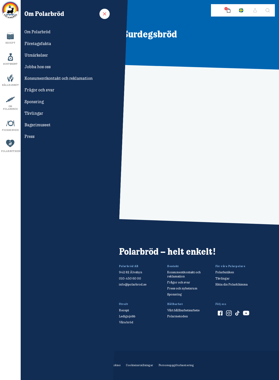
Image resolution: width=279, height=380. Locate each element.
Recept (10, 42)
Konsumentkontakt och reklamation (184, 274)
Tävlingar (222, 278)
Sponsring (174, 294)
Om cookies (113, 365)
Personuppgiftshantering (176, 365)
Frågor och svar (178, 282)
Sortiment (10, 63)
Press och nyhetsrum (182, 288)
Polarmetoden (177, 316)
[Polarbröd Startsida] (47, 256)
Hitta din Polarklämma (231, 284)
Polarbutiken (10, 151)
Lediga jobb (127, 316)
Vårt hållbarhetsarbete (183, 310)
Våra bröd (126, 322)
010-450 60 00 (130, 278)
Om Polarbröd (10, 107)
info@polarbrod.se (132, 284)
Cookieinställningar (139, 365)
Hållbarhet (10, 85)
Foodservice (10, 130)
